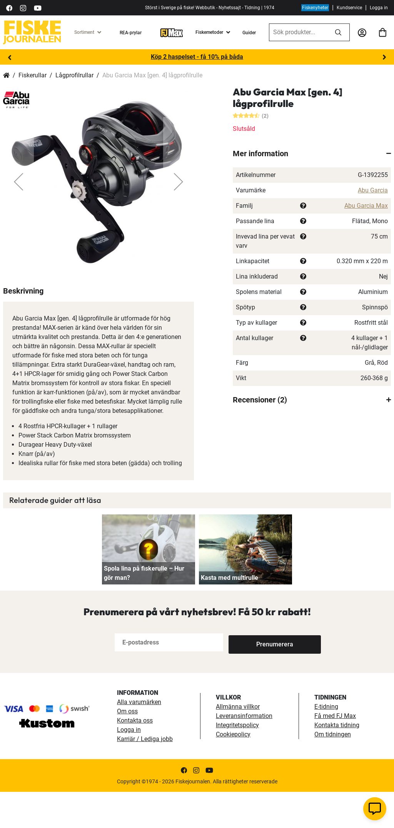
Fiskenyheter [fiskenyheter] (315, 7)
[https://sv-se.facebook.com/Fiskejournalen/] (9, 7)
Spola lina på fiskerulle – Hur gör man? (144, 609)
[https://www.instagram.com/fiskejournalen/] (23, 7)
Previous (9, 57)
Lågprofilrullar (74, 75)
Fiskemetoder (209, 32)
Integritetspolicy (237, 761)
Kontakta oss (135, 756)
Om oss (127, 747)
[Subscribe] (254, 678)
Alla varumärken (139, 738)
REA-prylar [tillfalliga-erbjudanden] (131, 32)
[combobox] (298, 32)
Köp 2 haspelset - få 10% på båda (197, 56)
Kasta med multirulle (229, 614)
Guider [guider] (249, 32)
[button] (18, 181)
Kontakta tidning (336, 761)
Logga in (379, 7)
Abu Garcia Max (366, 205)
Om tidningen (332, 770)
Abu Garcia (373, 190)
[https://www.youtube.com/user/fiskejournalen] (38, 7)
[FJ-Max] (171, 32)
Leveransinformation (244, 752)
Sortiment (84, 32)
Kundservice (349, 7)
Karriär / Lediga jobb (145, 775)
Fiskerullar (32, 75)
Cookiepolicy (233, 770)
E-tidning (326, 742)
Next (384, 57)
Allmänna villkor (238, 742)
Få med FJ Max (335, 752)
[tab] (312, 153)
